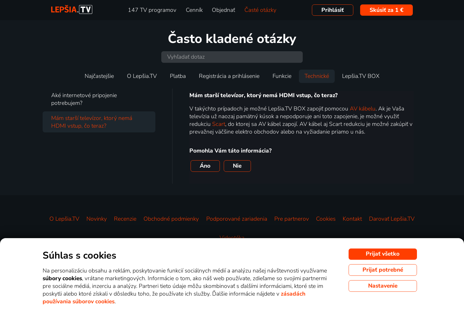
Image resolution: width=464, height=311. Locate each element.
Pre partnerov (291, 219)
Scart (218, 124)
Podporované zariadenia (236, 219)
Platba (178, 76)
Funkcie (282, 76)
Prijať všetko (382, 254)
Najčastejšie (99, 76)
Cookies (326, 219)
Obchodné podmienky (171, 219)
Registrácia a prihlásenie (229, 76)
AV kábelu (363, 109)
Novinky (96, 219)
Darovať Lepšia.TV (392, 219)
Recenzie (125, 219)
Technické (316, 76)
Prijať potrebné (382, 270)
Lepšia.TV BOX (360, 76)
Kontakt (352, 219)
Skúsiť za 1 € (387, 10)
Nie (237, 166)
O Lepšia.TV (142, 76)
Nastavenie (382, 286)
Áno (205, 166)
